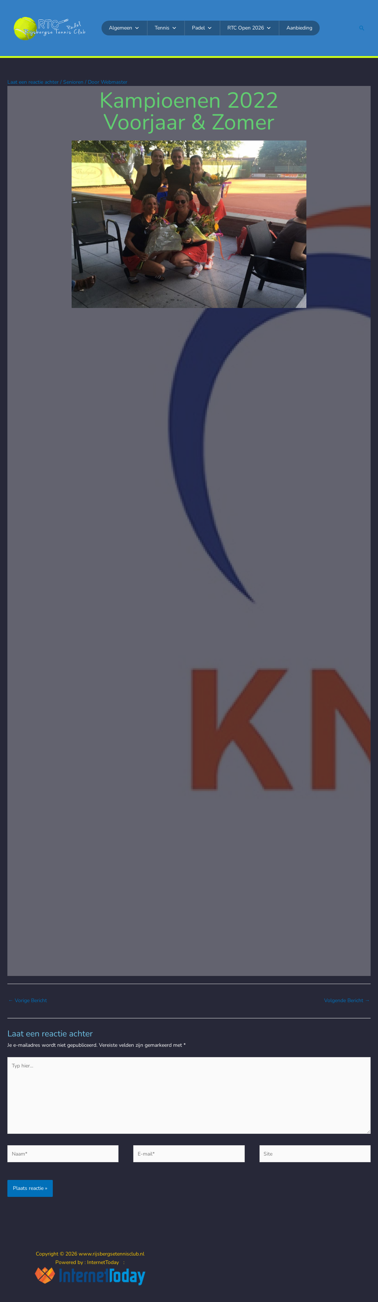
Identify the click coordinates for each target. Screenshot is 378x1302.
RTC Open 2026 (249, 28)
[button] (361, 28)
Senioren (73, 82)
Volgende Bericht (347, 1000)
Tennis (166, 28)
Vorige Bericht (27, 1000)
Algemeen (124, 28)
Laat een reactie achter (33, 82)
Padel (202, 28)
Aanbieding (299, 27)
